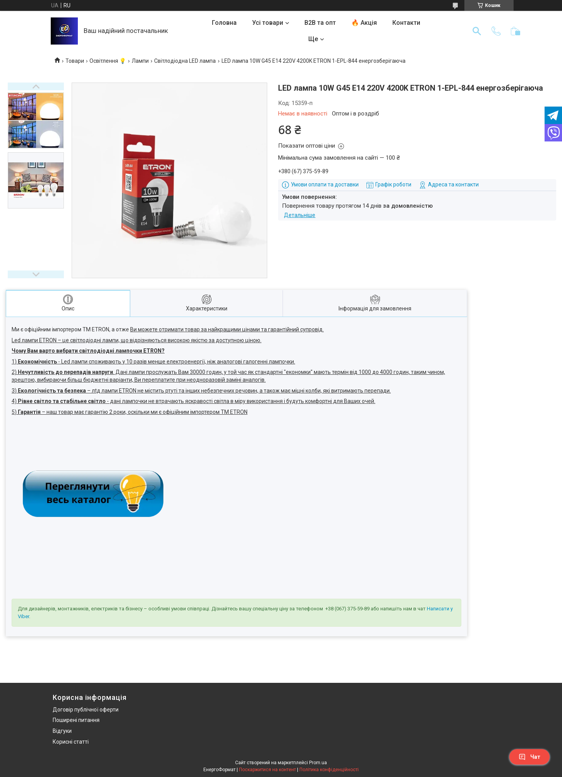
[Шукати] (477, 31)
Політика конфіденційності (329, 769)
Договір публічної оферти (86, 709)
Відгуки (62, 731)
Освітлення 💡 (107, 61)
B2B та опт (320, 22)
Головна (224, 22)
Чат (529, 756)
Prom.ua (318, 762)
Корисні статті (71, 742)
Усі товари (267, 22)
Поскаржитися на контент (267, 769)
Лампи (140, 61)
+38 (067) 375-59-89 (347, 609)
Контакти (406, 22)
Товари (74, 61)
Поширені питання (76, 720)
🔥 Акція (364, 22)
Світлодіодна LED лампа (185, 61)
